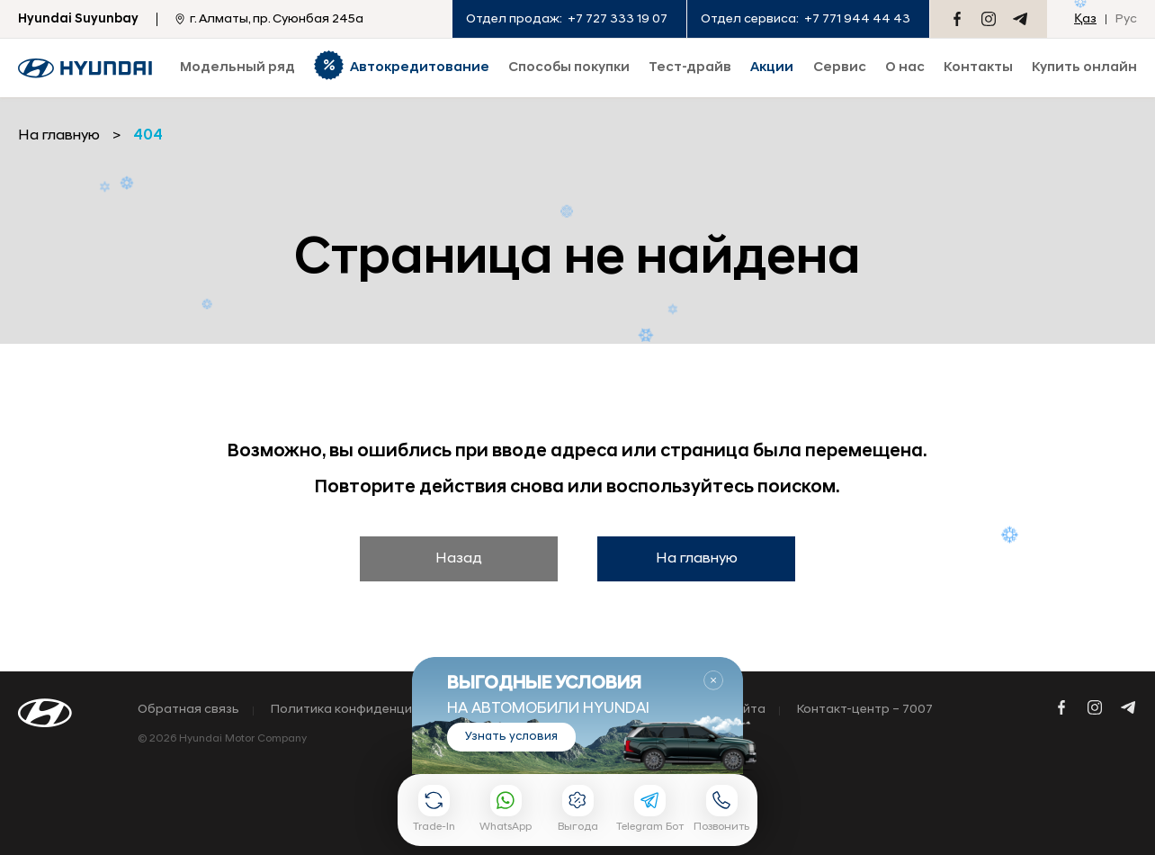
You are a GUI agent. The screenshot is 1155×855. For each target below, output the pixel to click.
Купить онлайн (1084, 68)
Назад (458, 559)
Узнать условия (511, 736)
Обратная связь (188, 710)
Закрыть (713, 680)
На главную (697, 559)
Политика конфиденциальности (371, 710)
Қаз (1085, 19)
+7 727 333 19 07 (617, 19)
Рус (1126, 19)
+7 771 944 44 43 (857, 19)
